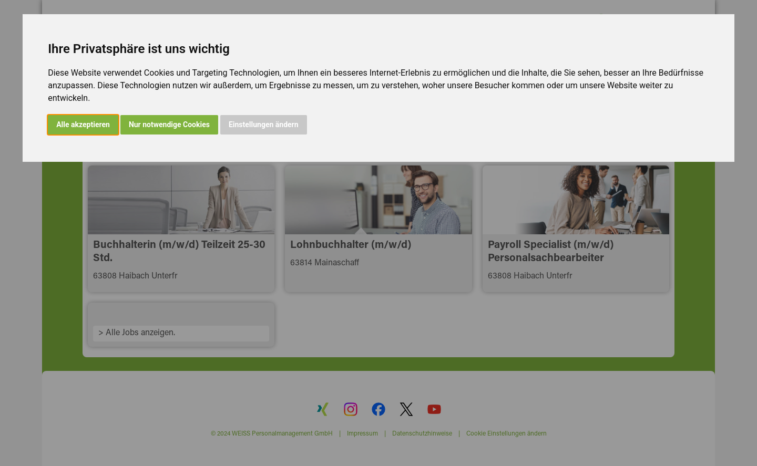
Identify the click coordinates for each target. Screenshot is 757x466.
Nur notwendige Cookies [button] (169, 124)
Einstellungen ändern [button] (264, 124)
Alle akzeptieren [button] (83, 124)
